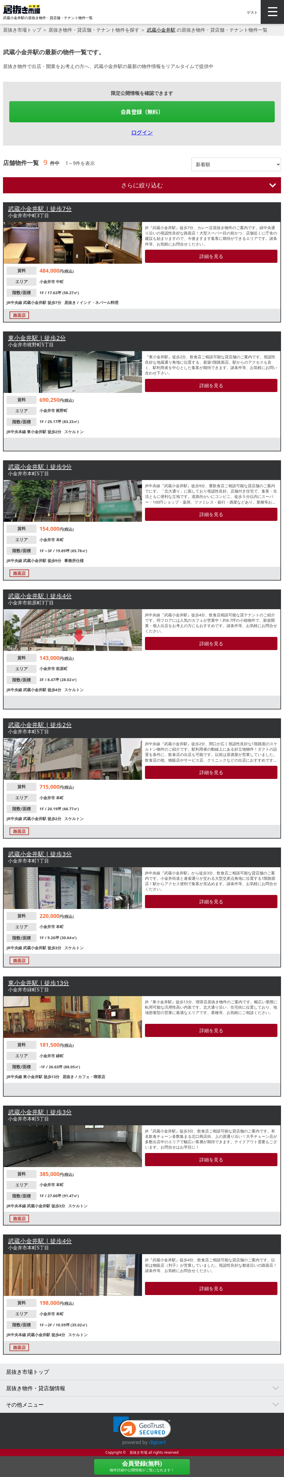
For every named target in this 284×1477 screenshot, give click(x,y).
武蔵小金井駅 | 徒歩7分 (40, 209)
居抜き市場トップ (22, 30)
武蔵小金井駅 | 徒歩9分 (40, 467)
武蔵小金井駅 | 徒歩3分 (40, 854)
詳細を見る (211, 256)
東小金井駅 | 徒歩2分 (37, 338)
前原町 (62, 668)
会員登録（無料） (142, 111)
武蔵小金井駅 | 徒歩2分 (40, 725)
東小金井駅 (37, 431)
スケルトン (74, 431)
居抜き (70, 302)
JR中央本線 (17, 431)
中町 (60, 281)
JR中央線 (15, 302)
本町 (60, 539)
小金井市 (47, 281)
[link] (142, 1431)
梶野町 (62, 410)
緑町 (60, 1055)
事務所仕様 (74, 560)
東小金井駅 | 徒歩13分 (38, 983)
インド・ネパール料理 (99, 302)
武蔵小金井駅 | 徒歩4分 (40, 596)
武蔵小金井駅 (161, 30)
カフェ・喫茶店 (91, 1076)
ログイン (142, 132)
